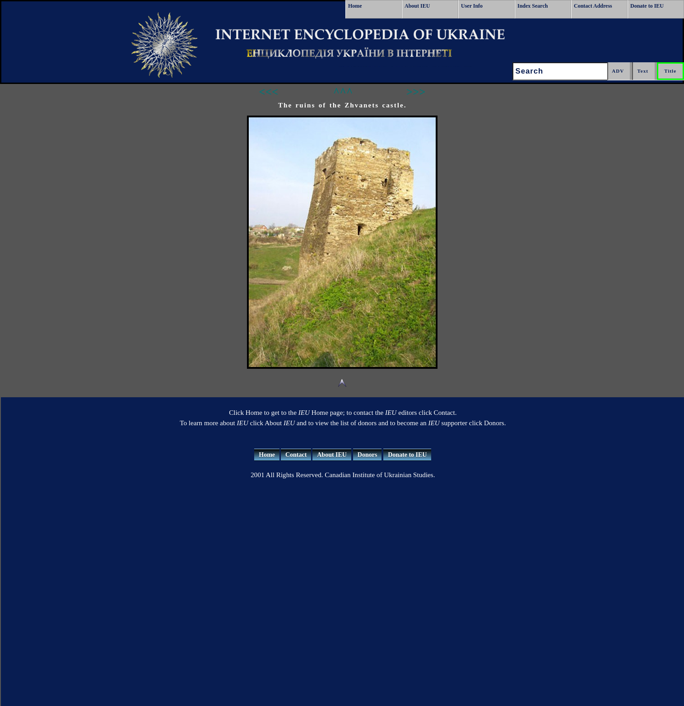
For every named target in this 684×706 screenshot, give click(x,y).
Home (355, 6)
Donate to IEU (647, 6)
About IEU (417, 6)
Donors (367, 454)
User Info (472, 6)
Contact (296, 454)
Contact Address (593, 6)
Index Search (532, 6)
